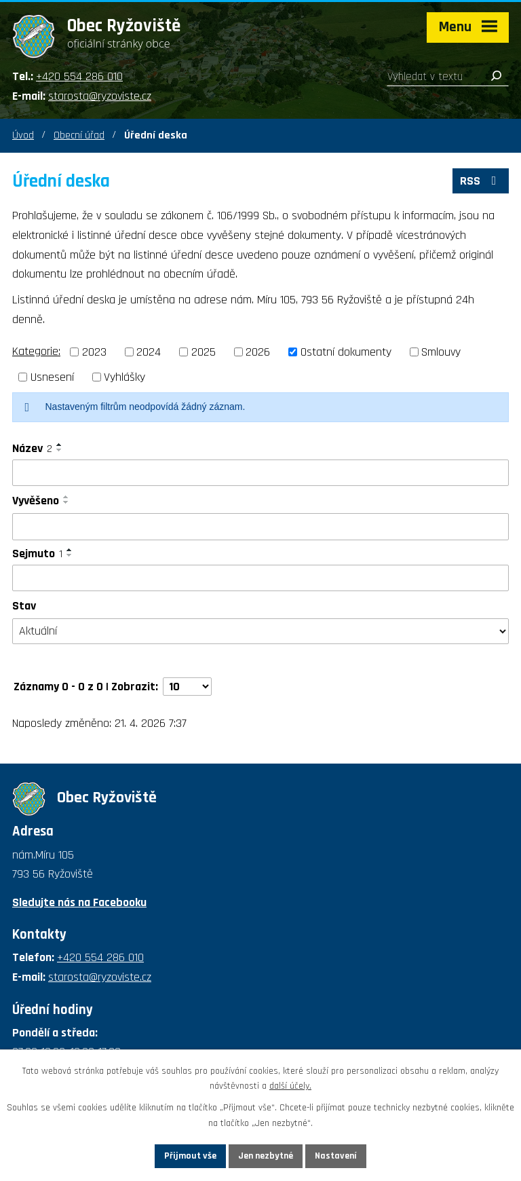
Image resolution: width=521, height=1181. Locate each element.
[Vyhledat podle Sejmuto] (260, 578)
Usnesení (52, 377)
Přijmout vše (190, 1156)
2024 (148, 352)
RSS (481, 181)
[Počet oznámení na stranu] (187, 686)
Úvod (23, 135)
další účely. (290, 1087)
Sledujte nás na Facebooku (79, 902)
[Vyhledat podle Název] (260, 473)
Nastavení (336, 1156)
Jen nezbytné (265, 1156)
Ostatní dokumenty (346, 352)
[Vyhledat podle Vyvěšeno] (260, 526)
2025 (203, 352)
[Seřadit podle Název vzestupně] (59, 444)
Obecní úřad (79, 135)
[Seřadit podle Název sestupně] (59, 450)
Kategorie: (36, 351)
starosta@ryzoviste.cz (99, 96)
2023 (94, 352)
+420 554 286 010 (79, 76)
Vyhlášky (124, 377)
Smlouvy (441, 352)
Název (32, 448)
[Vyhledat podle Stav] (260, 631)
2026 (258, 352)
